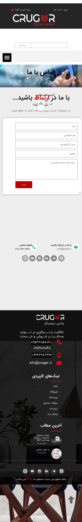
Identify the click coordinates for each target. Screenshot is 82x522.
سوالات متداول (50, 403)
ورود (65, 10)
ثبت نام (57, 10)
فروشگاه (54, 392)
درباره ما (54, 408)
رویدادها (53, 397)
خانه (55, 386)
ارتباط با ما (53, 414)
